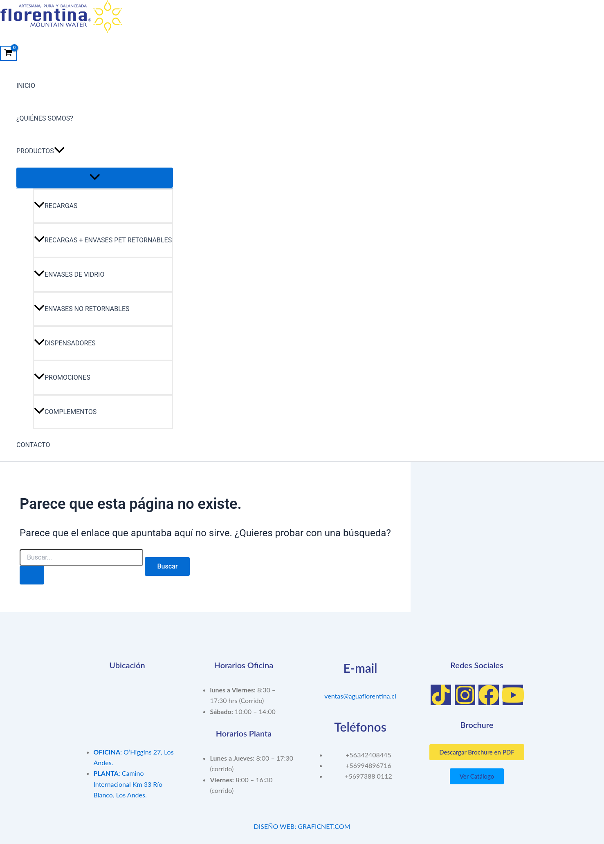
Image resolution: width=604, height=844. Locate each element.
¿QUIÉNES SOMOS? (44, 118)
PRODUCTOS (40, 151)
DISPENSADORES (65, 343)
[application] (59, 151)
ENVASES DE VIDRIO (69, 274)
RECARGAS (56, 206)
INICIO (25, 86)
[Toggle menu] (94, 178)
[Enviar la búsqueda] (32, 575)
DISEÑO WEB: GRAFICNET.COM (302, 826)
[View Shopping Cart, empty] (8, 53)
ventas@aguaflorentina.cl (360, 696)
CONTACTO (33, 445)
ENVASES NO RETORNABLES (81, 309)
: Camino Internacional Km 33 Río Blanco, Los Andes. (128, 784)
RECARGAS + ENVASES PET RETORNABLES (103, 240)
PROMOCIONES (62, 377)
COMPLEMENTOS (65, 412)
